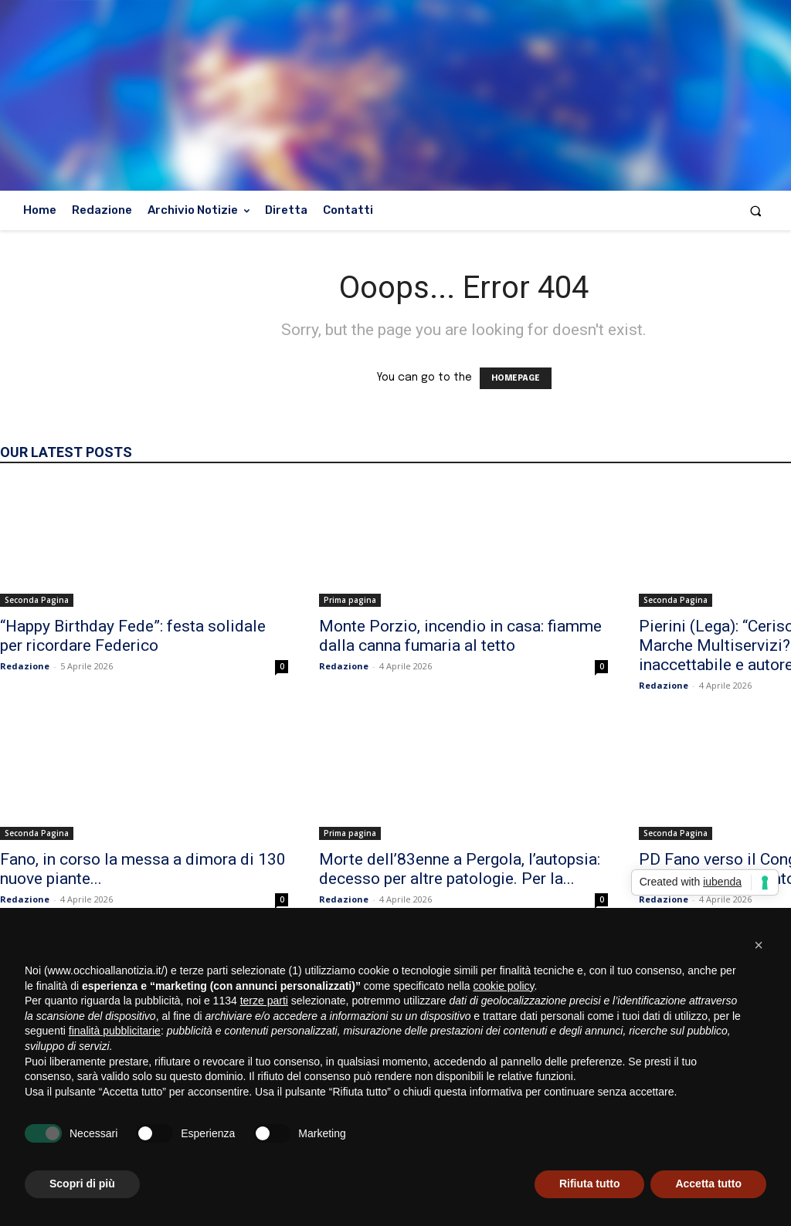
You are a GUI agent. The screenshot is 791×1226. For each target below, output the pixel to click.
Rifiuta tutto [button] (589, 1183)
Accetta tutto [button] (708, 1183)
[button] (756, 210)
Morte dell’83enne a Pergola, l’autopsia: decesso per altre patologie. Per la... (459, 869)
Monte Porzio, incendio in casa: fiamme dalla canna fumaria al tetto (460, 636)
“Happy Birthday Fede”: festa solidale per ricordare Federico (133, 636)
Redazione (24, 666)
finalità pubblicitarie (115, 1030)
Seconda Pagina (37, 599)
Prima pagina (350, 599)
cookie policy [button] (503, 986)
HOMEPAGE (515, 378)
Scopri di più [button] (82, 1183)
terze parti (264, 1000)
